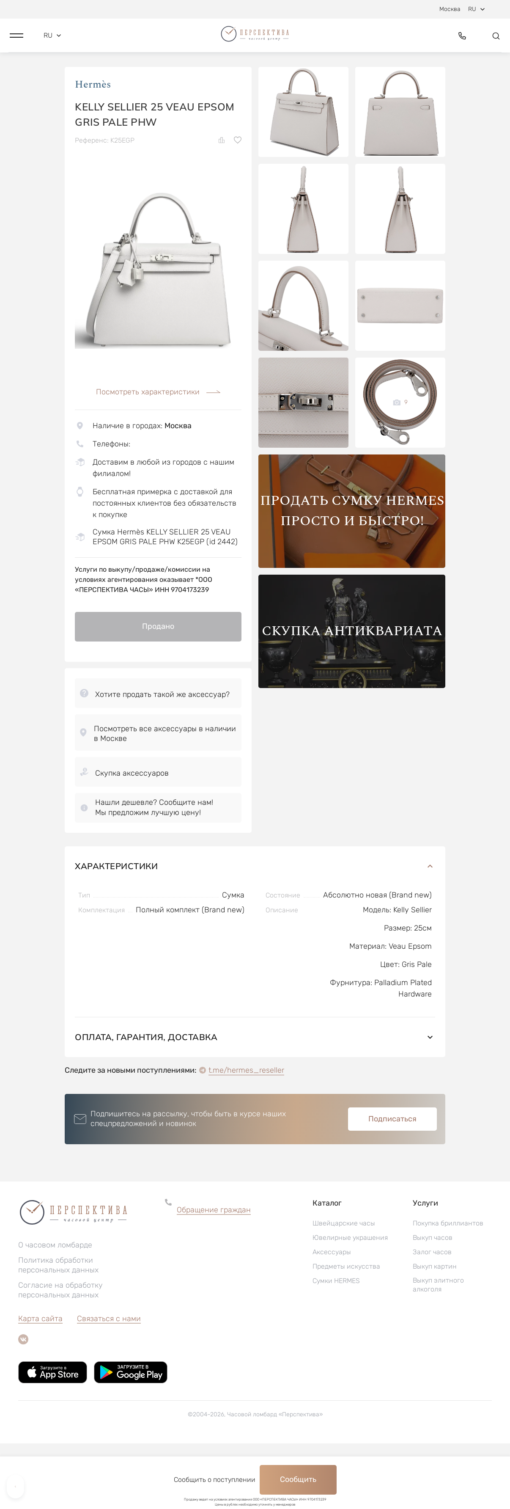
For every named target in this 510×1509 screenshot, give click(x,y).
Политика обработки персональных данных (58, 1330)
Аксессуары (332, 1317)
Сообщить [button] (298, 1479)
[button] (16, 41)
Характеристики (255, 931)
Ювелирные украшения (350, 1303)
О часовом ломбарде (55, 1310)
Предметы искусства (346, 1332)
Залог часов (432, 1317)
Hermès (93, 143)
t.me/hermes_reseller (246, 1135)
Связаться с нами (109, 1384)
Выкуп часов (432, 1303)
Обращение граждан (214, 1275)
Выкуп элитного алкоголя (438, 1350)
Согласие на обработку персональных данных (60, 1355)
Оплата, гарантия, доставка (255, 1102)
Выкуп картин (435, 1332)
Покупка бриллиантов (448, 1289)
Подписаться (392, 1184)
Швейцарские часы (344, 1289)
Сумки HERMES (336, 1346)
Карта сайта (40, 1384)
